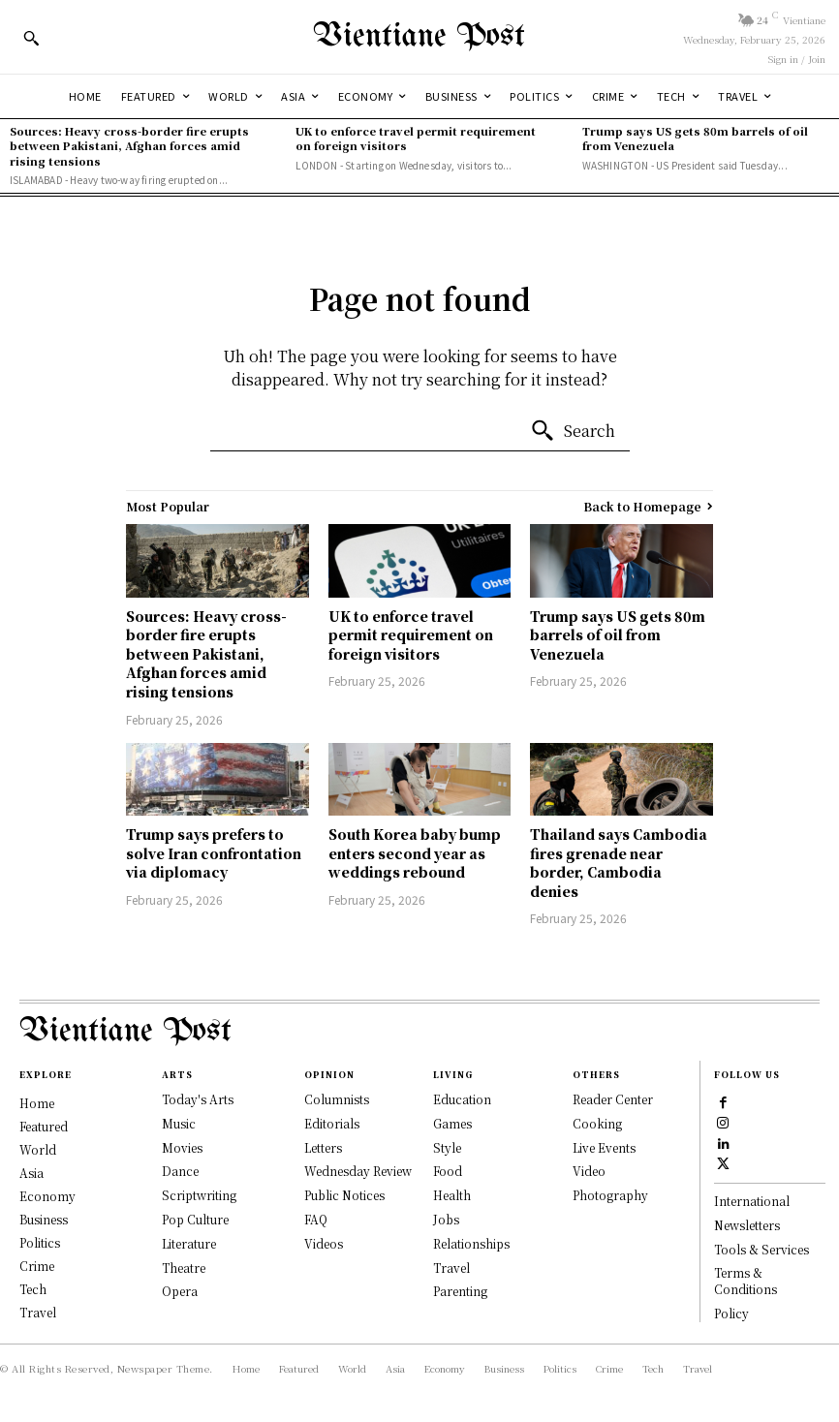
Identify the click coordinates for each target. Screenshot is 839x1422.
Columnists (336, 1099)
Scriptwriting (199, 1195)
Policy (731, 1313)
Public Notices (344, 1195)
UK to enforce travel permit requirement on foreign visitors (415, 138)
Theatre (183, 1267)
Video (589, 1170)
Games (452, 1123)
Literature (189, 1243)
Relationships (471, 1243)
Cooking (597, 1123)
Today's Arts (197, 1099)
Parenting (460, 1291)
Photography (610, 1195)
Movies (182, 1147)
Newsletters (747, 1225)
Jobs (446, 1219)
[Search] (572, 431)
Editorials (331, 1123)
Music (179, 1123)
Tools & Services (761, 1249)
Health (452, 1195)
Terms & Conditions (745, 1281)
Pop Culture (195, 1219)
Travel (451, 1267)
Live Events (604, 1147)
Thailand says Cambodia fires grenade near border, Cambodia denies (618, 862)
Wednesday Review (358, 1170)
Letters (323, 1147)
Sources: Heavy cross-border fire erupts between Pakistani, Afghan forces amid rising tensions (129, 146)
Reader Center (613, 1099)
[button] (31, 37)
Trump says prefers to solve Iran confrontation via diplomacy (213, 852)
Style (447, 1147)
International (752, 1200)
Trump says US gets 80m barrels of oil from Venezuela (695, 138)
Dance (180, 1170)
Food (447, 1170)
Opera (180, 1291)
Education (462, 1099)
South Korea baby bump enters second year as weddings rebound (414, 852)
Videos (323, 1243)
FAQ (315, 1219)
